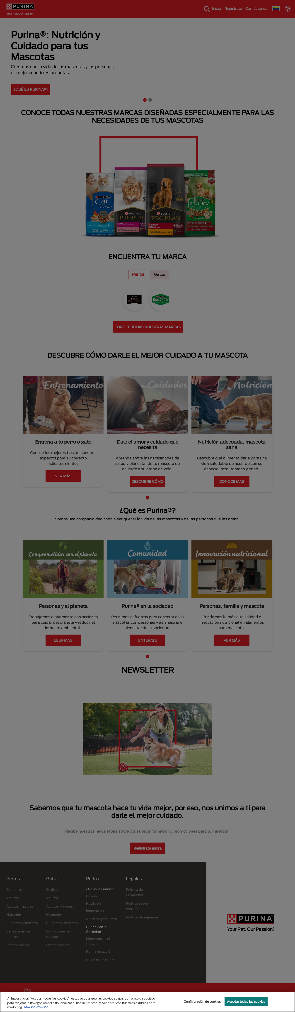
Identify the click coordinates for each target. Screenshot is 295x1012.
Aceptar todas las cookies (246, 1001)
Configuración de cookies (202, 1001)
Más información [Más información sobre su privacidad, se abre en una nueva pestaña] (36, 1007)
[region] (147, 1002)
